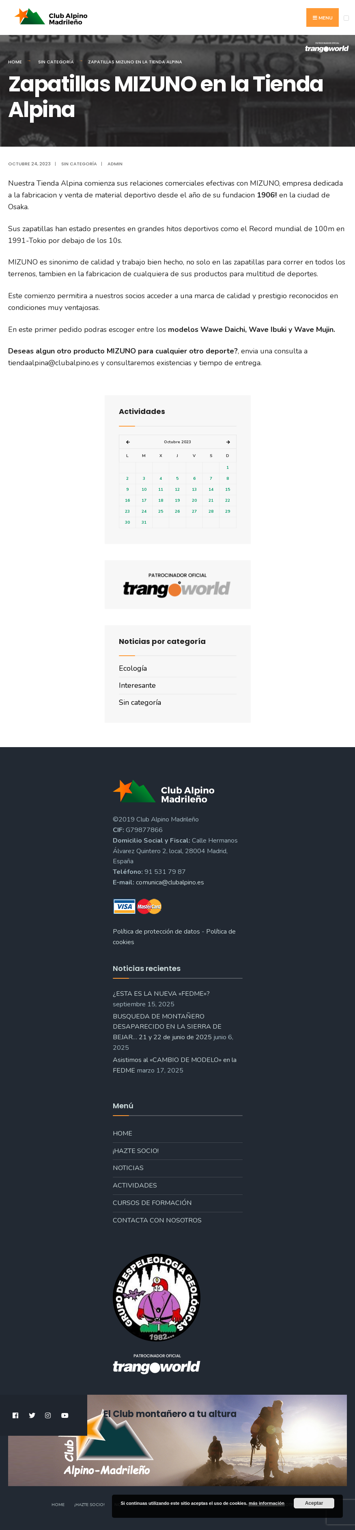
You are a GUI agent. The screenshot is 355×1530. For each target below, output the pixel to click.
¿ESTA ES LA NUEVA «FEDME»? (161, 993)
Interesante (137, 685)
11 (160, 489)
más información (266, 1503)
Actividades (135, 1185)
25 (160, 511)
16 (127, 500)
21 (211, 500)
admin (115, 163)
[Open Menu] (346, 18)
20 (194, 500)
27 (194, 511)
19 (177, 500)
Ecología (133, 668)
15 (227, 489)
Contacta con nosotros (157, 1220)
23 (127, 511)
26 (177, 511)
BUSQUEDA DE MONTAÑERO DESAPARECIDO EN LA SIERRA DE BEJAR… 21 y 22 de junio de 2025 (167, 1027)
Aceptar (314, 1503)
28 (211, 511)
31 (144, 522)
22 (227, 500)
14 (211, 489)
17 (144, 500)
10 (144, 489)
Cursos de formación (152, 1202)
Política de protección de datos (156, 931)
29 (227, 511)
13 (194, 489)
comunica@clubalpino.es (170, 882)
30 (127, 522)
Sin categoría (56, 62)
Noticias (128, 1168)
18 (160, 500)
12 (177, 489)
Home (15, 62)
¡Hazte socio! (136, 1150)
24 (144, 511)
